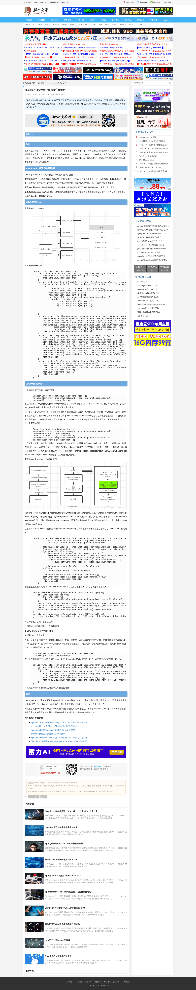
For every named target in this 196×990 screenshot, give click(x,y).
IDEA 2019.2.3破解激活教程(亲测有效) (153, 171)
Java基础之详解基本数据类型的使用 (61, 827)
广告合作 (79, 982)
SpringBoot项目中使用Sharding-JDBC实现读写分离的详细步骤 (59, 722)
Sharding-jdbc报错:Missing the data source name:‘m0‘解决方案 (59, 741)
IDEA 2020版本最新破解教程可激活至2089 (155, 152)
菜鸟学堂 (27, 2)
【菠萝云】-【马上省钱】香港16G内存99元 (42, 48)
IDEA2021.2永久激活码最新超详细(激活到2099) (157, 149)
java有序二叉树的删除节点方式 (149, 237)
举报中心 (143, 2)
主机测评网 (53, 2)
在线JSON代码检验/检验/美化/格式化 (151, 304)
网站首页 (29, 20)
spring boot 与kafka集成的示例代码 (150, 245)
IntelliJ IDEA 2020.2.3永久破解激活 (152, 141)
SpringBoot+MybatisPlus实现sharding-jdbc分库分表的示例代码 (59, 737)
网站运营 (140, 20)
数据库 (92, 20)
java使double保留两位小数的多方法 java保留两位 (157, 145)
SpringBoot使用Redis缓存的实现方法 (151, 256)
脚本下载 (80, 20)
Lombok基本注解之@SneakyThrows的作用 (65, 908)
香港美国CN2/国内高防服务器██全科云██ (42, 64)
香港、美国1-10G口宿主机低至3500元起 (115, 54)
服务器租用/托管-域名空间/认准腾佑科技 (152, 61)
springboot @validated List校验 (148, 252)
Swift (100, 25)
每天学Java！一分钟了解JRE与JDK (61, 860)
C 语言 (47, 25)
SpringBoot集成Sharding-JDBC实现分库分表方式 (53, 730)
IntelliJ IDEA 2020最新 (147, 137)
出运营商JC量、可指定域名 (36, 44)
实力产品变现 (30, 51)
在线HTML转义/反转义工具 (148, 301)
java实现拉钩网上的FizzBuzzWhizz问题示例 (154, 249)
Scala (107, 25)
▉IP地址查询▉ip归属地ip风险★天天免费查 (79, 51)
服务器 (103, 20)
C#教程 (27, 25)
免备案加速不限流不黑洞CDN (111, 48)
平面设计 (153, 20)
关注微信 (156, 2)
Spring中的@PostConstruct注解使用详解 (64, 843)
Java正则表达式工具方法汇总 (58, 956)
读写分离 (43, 797)
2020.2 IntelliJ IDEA (146, 160)
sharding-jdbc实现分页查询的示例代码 (48, 734)
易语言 (114, 25)
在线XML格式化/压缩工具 (147, 289)
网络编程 (54, 20)
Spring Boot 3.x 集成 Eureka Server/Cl (63, 876)
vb (34, 25)
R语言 (131, 25)
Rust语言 (73, 25)
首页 (33, 83)
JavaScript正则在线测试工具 (148, 308)
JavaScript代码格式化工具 (147, 286)
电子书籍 (115, 20)
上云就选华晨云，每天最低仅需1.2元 (76, 61)
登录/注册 (130, 2)
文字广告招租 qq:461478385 (73, 44)
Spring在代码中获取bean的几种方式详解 (152, 230)
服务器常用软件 (40, 2)
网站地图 (107, 982)
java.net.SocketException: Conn (150, 167)
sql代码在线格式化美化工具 (148, 297)
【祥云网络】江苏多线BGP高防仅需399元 (153, 57)
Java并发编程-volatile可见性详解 (149, 241)
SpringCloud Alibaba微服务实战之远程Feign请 (154, 234)
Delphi (64, 25)
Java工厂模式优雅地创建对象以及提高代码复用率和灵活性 (160, 226)
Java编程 (56, 25)
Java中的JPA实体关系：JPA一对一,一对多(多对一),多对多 (71, 811)
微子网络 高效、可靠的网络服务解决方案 (116, 57)
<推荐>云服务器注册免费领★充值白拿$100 (154, 44)
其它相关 (139, 25)
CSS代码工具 (142, 282)
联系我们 (88, 982)
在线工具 (64, 2)
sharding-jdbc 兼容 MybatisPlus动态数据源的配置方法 (55, 726)
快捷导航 (168, 2)
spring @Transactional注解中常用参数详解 (153, 260)
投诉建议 (116, 982)
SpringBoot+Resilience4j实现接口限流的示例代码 (68, 892)
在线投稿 (126, 982)
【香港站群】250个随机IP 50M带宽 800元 (78, 54)
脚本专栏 (67, 20)
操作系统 (128, 20)
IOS (94, 25)
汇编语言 (123, 25)
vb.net (40, 25)
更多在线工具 (142, 316)
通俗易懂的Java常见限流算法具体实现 (62, 924)
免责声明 (98, 982)
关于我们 (69, 982)
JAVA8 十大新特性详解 (148, 156)
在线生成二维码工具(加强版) (148, 312)
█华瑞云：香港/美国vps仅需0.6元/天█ (114, 61)
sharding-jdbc (33, 797)
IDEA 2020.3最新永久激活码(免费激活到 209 (156, 164)
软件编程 (41, 83)
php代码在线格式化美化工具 (148, 293)
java (80, 25)
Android (87, 25)
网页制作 (41, 20)
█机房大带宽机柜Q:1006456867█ (150, 48)
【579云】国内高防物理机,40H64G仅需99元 (42, 54)
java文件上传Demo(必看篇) (57, 940)
